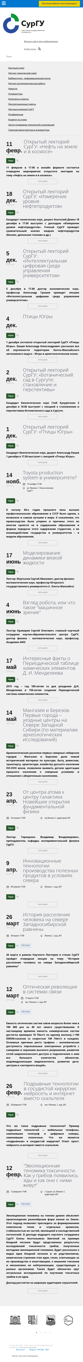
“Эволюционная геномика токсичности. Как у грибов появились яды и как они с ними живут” (50, 1175)
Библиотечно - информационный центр (29, 78)
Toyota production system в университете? (50, 475)
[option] (17, 1322)
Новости (12, 89)
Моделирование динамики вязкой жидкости (42, 557)
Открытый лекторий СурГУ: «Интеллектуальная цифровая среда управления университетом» (46, 263)
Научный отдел (16, 68)
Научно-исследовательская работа (26, 83)
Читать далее (42, 181)
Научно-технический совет (22, 73)
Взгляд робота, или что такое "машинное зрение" (49, 607)
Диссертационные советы (22, 104)
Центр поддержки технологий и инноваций (31, 125)
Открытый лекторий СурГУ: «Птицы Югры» (48, 429)
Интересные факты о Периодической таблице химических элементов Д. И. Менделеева (51, 665)
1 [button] (36, 1332)
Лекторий (26, 945)
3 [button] (45, 1332)
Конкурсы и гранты (18, 99)
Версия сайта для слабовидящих (41, 41)
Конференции (15, 114)
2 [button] (41, 1332)
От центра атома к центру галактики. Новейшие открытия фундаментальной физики (46, 801)
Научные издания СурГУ (21, 109)
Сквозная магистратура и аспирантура (28, 130)
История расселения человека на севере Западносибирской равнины (46, 921)
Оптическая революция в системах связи (50, 989)
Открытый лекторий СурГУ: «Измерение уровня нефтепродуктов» (46, 198)
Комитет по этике (17, 120)
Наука (9, 56)
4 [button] (50, 1332)
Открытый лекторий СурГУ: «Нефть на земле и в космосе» (51, 146)
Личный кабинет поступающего (59, 3)
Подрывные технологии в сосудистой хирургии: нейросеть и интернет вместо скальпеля (51, 1091)
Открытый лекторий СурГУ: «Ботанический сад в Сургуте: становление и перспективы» (48, 379)
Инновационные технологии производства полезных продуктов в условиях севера (50, 870)
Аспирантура (15, 94)
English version (30, 49)
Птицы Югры (38, 316)
